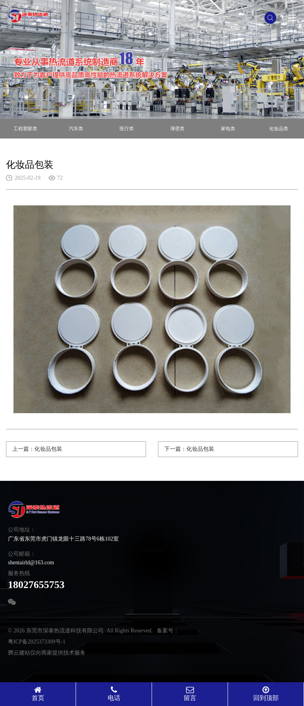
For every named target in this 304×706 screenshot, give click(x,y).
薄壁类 (177, 128)
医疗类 (127, 128)
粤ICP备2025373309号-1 (36, 642)
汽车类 (76, 128)
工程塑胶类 (25, 128)
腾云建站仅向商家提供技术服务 (47, 653)
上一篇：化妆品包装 (37, 449)
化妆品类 (278, 128)
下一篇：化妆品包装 (189, 449)
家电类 (228, 128)
